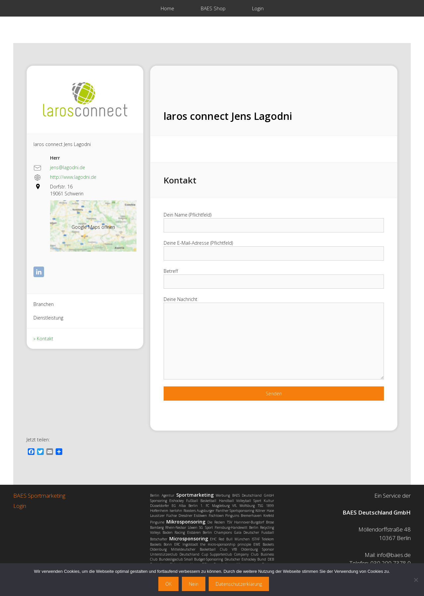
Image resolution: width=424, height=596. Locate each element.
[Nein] (415, 579)
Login (258, 8)
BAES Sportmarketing (39, 495)
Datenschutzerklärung (239, 584)
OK (168, 584)
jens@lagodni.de (67, 167)
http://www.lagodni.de (73, 177)
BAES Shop (213, 8)
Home (167, 8)
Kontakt (45, 338)
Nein (193, 584)
